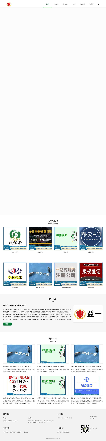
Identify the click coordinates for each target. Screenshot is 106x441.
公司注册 (5, 432)
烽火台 (52, 438)
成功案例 (82, 4)
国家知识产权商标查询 (63, 432)
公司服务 (65, 4)
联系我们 (91, 4)
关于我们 (56, 4)
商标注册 (19, 432)
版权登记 (26, 432)
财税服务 (12, 432)
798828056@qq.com (12, 420)
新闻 (74, 4)
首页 (47, 4)
